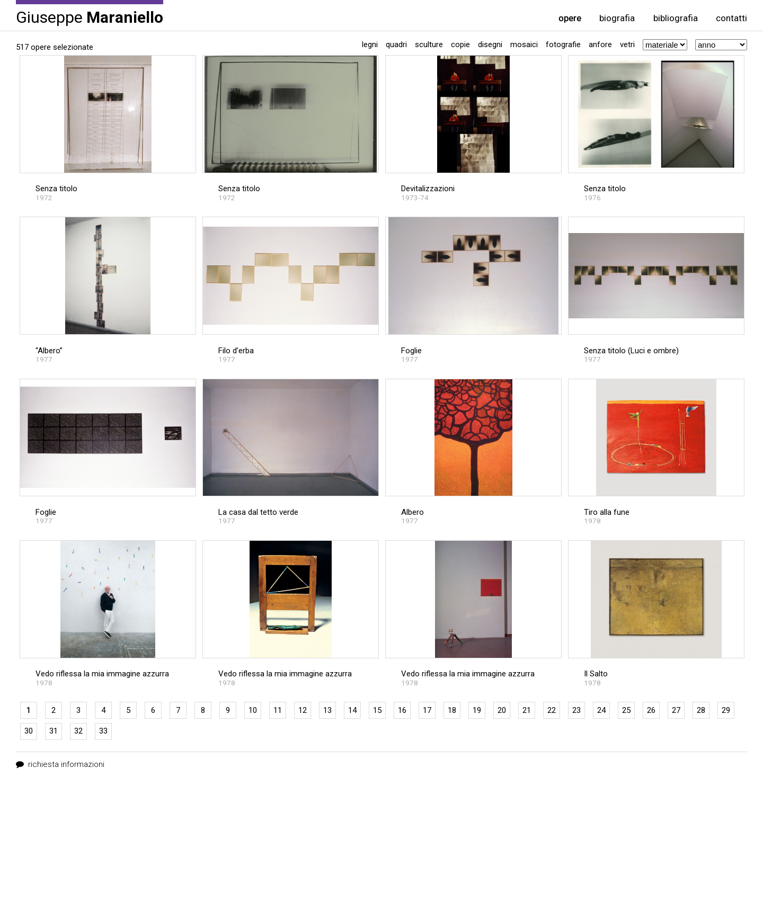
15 (377, 710)
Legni (370, 44)
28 (701, 710)
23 (576, 710)
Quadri (396, 44)
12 (302, 710)
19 (477, 710)
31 (53, 731)
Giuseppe (89, 16)
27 (676, 710)
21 (526, 710)
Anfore (600, 44)
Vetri (627, 44)
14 (352, 710)
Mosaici (524, 44)
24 (601, 710)
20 (502, 710)
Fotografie (563, 44)
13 (327, 710)
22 (551, 710)
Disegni (490, 44)
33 (103, 731)
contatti (731, 18)
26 (651, 710)
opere (569, 18)
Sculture (429, 44)
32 (78, 731)
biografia (617, 18)
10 (253, 710)
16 (402, 710)
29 (726, 710)
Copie (460, 44)
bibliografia (675, 18)
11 (277, 710)
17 (427, 710)
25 (626, 710)
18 (452, 710)
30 (28, 731)
